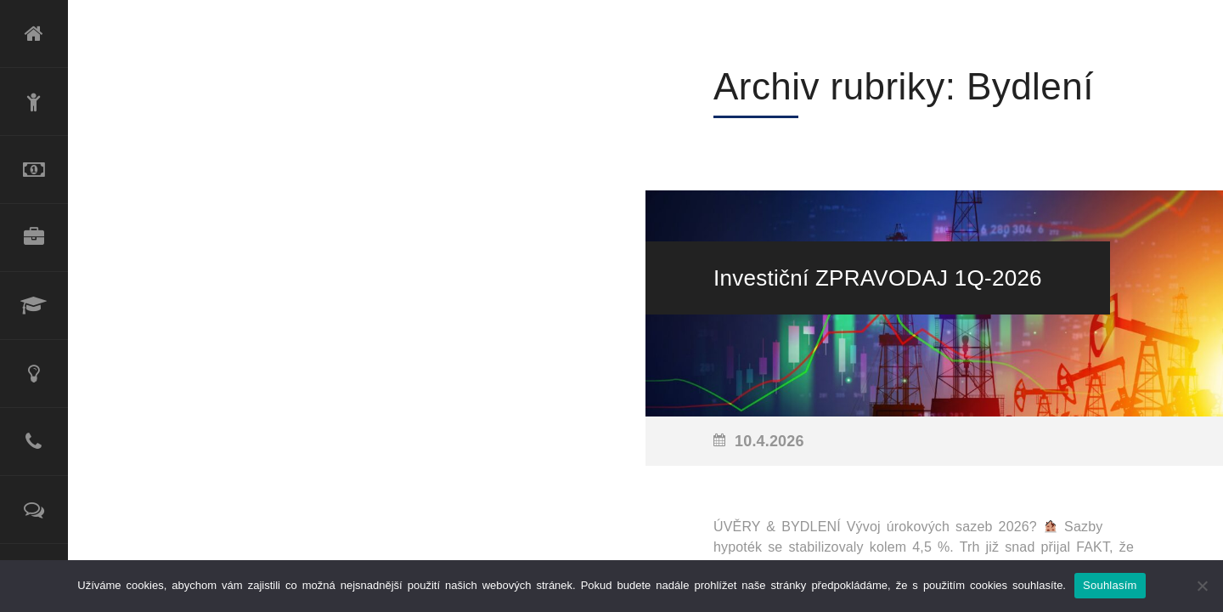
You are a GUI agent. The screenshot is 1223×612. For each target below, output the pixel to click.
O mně (34, 102)
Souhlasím (1110, 585)
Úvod (34, 34)
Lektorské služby (34, 306)
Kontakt (34, 442)
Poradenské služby (34, 374)
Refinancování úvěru (34, 170)
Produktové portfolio (34, 238)
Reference (34, 510)
